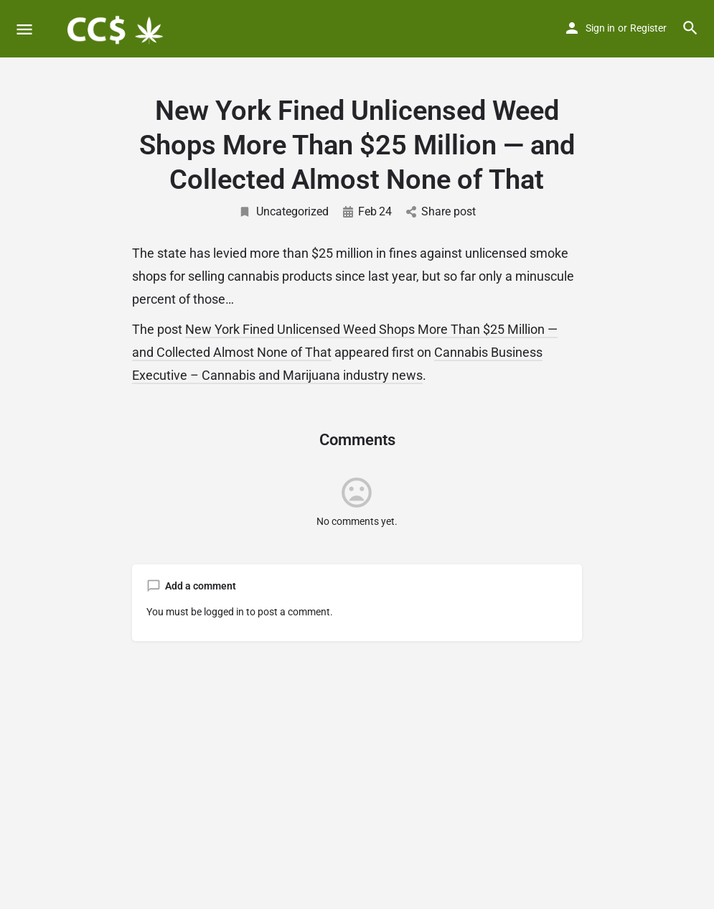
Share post (441, 211)
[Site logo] (115, 29)
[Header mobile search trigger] (690, 28)
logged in (224, 611)
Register (648, 28)
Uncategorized (283, 211)
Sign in (600, 28)
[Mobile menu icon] (24, 29)
